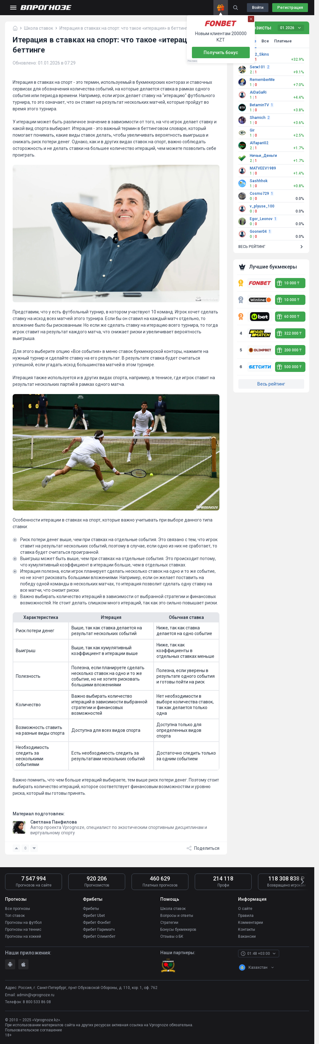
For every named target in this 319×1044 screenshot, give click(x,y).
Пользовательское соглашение (33, 1030)
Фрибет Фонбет (97, 922)
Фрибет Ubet (94, 915)
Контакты (246, 929)
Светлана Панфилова (53, 822)
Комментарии (250, 922)
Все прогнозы (17, 908)
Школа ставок (173, 908)
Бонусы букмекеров (178, 929)
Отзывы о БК (171, 936)
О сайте (245, 908)
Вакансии (247, 936)
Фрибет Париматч (99, 929)
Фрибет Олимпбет (99, 936)
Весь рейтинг (271, 383)
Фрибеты (91, 908)
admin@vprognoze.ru (35, 995)
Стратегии (169, 922)
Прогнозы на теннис (23, 929)
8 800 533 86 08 (37, 1002)
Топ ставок (15, 915)
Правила (246, 915)
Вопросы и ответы (176, 915)
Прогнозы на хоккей (23, 936)
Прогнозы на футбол (23, 922)
